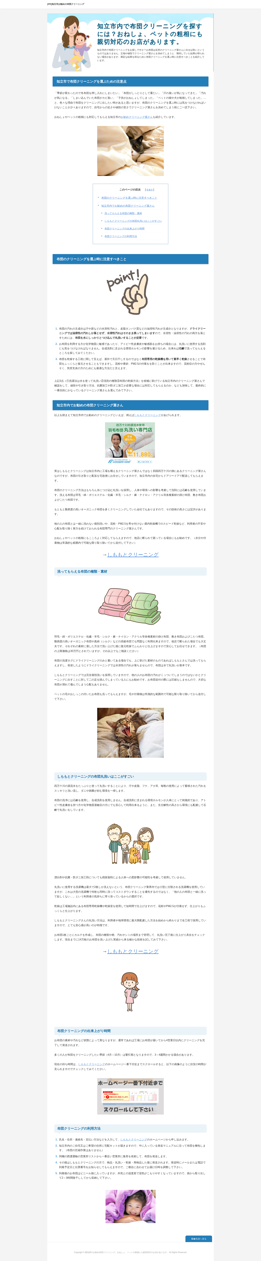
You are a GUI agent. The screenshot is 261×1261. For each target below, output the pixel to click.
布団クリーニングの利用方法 (121, 236)
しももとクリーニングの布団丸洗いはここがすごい (133, 221)
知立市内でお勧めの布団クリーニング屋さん (128, 205)
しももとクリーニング (147, 415)
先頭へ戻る (201, 1239)
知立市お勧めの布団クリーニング (68, 4)
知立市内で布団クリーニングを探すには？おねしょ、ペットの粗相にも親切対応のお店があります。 (150, 34)
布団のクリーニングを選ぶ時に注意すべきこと (129, 197)
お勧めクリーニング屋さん (137, 117)
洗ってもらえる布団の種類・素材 (123, 213)
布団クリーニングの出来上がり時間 (124, 228)
